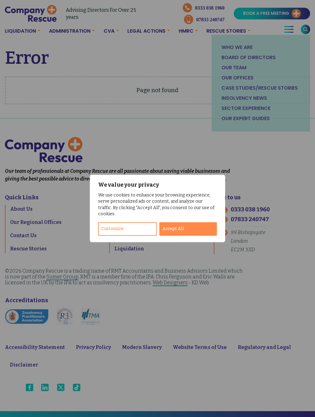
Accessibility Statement (35, 347)
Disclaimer (24, 365)
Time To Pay (129, 209)
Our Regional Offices (36, 222)
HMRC (186, 30)
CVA (109, 30)
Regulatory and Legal (264, 347)
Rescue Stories (226, 30)
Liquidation (20, 30)
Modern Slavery (142, 347)
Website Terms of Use (200, 347)
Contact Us (23, 235)
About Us (21, 209)
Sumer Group (62, 277)
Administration (69, 30)
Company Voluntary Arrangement (157, 235)
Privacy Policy (93, 347)
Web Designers (170, 282)
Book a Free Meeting (266, 13)
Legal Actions (146, 30)
